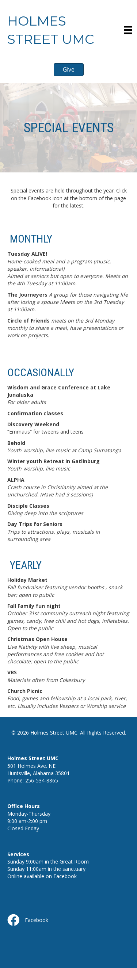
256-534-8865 (41, 780)
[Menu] (128, 30)
